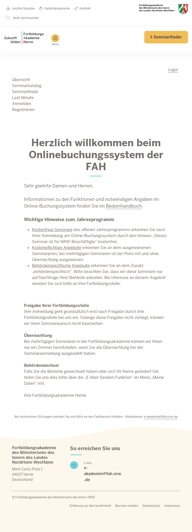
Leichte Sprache (20, 8)
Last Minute (23, 97)
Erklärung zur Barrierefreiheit (90, 506)
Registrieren (23, 109)
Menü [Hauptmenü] (55, 40)
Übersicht (21, 79)
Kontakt (82, 8)
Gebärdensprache (54, 8)
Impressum (172, 506)
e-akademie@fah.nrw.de (161, 417)
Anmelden (21, 103)
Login (173, 69)
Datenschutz (151, 506)
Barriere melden (126, 506)
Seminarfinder (166, 37)
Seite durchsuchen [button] (22, 18)
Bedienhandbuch (124, 206)
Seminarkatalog (27, 85)
